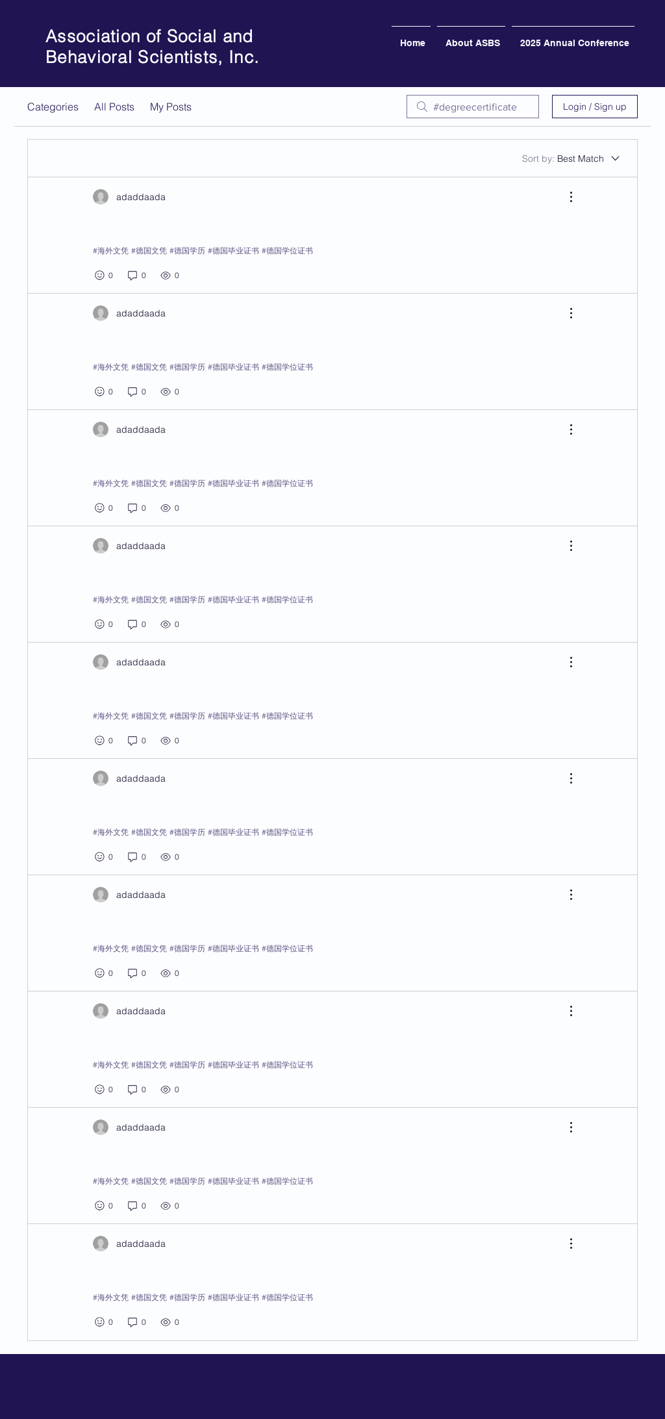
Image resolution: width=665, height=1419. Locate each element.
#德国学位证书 (287, 250)
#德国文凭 (149, 250)
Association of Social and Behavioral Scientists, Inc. (152, 47)
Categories (53, 106)
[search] (473, 106)
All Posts (114, 106)
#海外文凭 (111, 250)
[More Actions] (564, 197)
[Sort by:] (571, 158)
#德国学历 (187, 250)
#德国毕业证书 (233, 250)
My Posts (171, 106)
